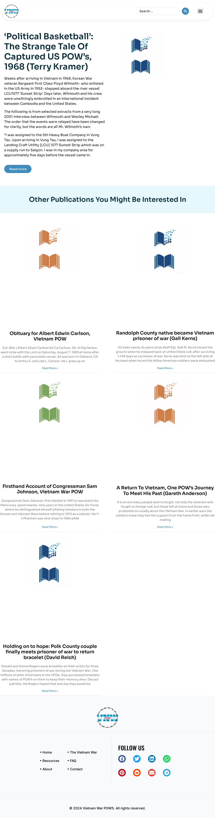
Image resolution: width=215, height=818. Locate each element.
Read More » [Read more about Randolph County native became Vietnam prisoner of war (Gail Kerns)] (165, 368)
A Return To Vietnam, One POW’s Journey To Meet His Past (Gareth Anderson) (165, 490)
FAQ (73, 761)
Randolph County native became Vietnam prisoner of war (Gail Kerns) (165, 335)
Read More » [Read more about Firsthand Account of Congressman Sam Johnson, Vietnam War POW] (50, 526)
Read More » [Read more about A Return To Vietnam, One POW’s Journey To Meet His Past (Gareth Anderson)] (165, 526)
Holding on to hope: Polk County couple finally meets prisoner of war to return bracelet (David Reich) (50, 651)
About (47, 769)
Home (47, 752)
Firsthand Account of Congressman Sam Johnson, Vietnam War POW (50, 489)
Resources (50, 761)
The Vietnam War (83, 752)
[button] (200, 11)
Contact (76, 769)
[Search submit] (185, 11)
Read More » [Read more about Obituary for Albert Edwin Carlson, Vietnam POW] (50, 368)
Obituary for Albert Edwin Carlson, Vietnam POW (50, 336)
